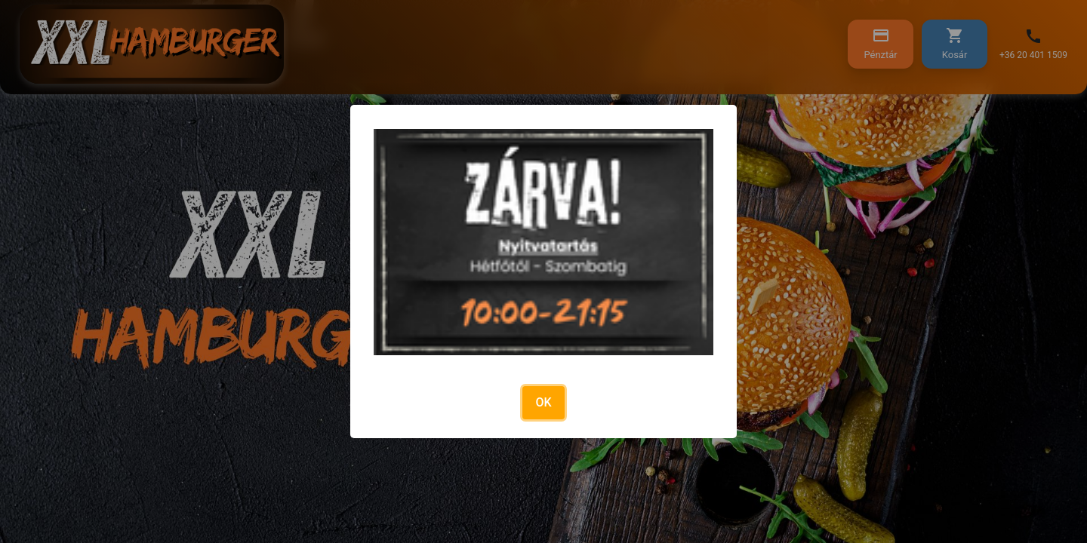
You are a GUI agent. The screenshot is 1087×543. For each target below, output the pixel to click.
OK (543, 402)
